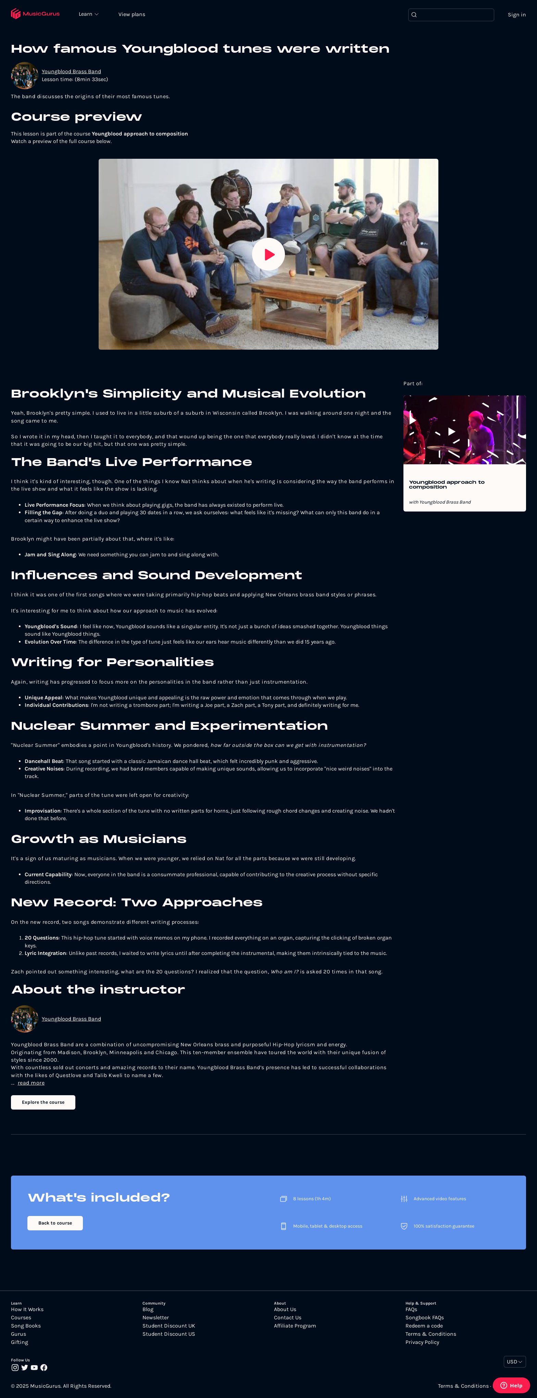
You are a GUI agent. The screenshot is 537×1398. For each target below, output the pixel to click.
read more (31, 1082)
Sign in (517, 14)
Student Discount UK (168, 1326)
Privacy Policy (422, 1342)
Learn (86, 14)
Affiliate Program (295, 1326)
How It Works (27, 1309)
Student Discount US (168, 1334)
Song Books (26, 1326)
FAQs (411, 1309)
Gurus (18, 1334)
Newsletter (155, 1317)
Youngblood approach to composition (447, 485)
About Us (285, 1309)
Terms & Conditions (430, 1334)
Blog (147, 1309)
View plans (131, 14)
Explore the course (43, 1102)
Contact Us (287, 1317)
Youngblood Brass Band (71, 71)
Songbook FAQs (424, 1317)
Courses (21, 1317)
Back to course (55, 1223)
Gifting (19, 1342)
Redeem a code (424, 1326)
